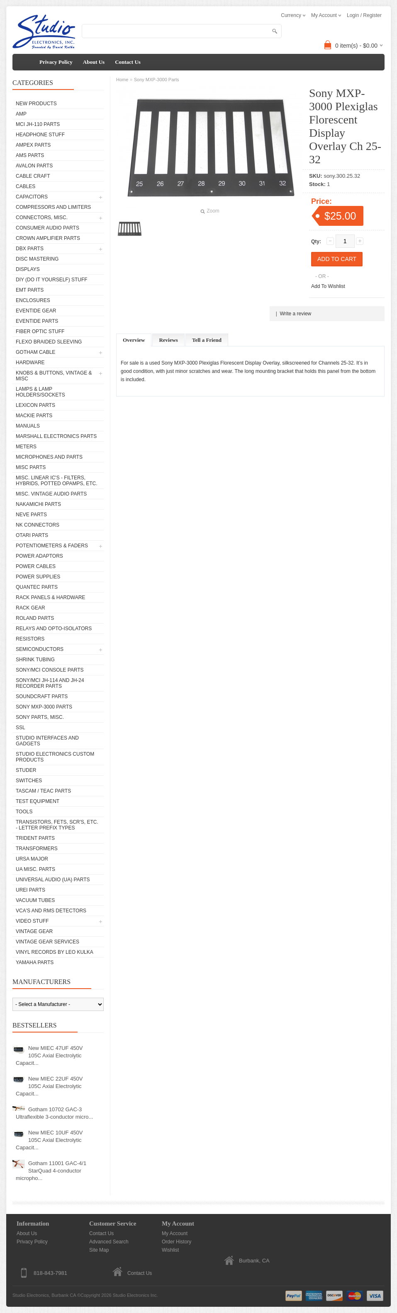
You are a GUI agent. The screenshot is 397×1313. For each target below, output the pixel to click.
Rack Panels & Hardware (50, 597)
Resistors (30, 639)
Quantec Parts (37, 587)
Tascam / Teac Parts (43, 791)
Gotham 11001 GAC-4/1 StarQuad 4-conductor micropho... (51, 1170)
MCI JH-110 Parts (38, 124)
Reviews (168, 340)
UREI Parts (30, 890)
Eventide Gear (36, 311)
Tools (24, 812)
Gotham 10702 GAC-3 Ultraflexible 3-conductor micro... (54, 1113)
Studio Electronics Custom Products (55, 757)
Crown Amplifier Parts (48, 238)
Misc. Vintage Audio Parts (51, 494)
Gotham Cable (35, 352)
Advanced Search (109, 1242)
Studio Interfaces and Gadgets (47, 741)
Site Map (99, 1250)
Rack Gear (30, 608)
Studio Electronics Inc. (135, 1295)
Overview (134, 340)
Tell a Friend (207, 340)
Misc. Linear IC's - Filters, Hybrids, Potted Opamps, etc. (56, 480)
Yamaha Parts (35, 962)
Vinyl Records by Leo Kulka (54, 952)
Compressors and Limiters (53, 207)
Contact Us (128, 62)
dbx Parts (30, 248)
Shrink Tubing (35, 660)
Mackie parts (34, 415)
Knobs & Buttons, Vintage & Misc (54, 376)
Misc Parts (31, 467)
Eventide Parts (37, 321)
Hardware (30, 362)
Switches (29, 780)
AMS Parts (30, 155)
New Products (36, 103)
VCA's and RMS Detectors (51, 911)
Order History (176, 1242)
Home (122, 79)
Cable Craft (33, 176)
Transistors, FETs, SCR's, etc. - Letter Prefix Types (57, 825)
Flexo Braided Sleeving (49, 342)
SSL (20, 727)
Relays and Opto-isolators (54, 628)
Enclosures (33, 300)
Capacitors (32, 197)
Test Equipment (37, 801)
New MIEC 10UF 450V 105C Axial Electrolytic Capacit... (49, 1140)
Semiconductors (39, 649)
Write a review (295, 314)
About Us (94, 62)
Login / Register (364, 15)
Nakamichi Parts (38, 504)
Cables (25, 186)
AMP (21, 114)
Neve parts (31, 514)
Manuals (28, 426)
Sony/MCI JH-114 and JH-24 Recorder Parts (50, 683)
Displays (28, 269)
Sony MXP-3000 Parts (44, 707)
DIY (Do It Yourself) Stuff (52, 280)
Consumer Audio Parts (47, 228)
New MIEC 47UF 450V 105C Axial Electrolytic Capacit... (49, 1055)
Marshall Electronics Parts (56, 436)
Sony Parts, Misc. (40, 717)
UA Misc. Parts (35, 869)
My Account (175, 1233)
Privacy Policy (56, 62)
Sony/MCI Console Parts (50, 670)
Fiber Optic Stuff (40, 331)
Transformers (37, 848)
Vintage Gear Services (47, 942)
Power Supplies (38, 577)
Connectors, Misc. (42, 217)
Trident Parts (35, 838)
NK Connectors (37, 525)
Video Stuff (32, 921)
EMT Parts (30, 290)
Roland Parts (35, 618)
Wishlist (170, 1250)
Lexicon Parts (35, 405)
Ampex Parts (33, 145)
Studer (26, 770)
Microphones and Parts (49, 457)
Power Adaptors (39, 556)
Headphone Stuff (40, 135)
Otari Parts (32, 535)
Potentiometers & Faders (52, 546)
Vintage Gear (34, 931)
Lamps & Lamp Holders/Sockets (40, 392)
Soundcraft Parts (42, 696)
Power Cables (36, 566)
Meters (26, 447)
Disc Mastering (37, 259)
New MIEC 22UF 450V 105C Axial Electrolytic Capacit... (49, 1086)
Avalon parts (34, 166)
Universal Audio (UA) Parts (53, 880)
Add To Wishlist (328, 286)
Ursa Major (32, 859)
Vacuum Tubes (35, 900)
